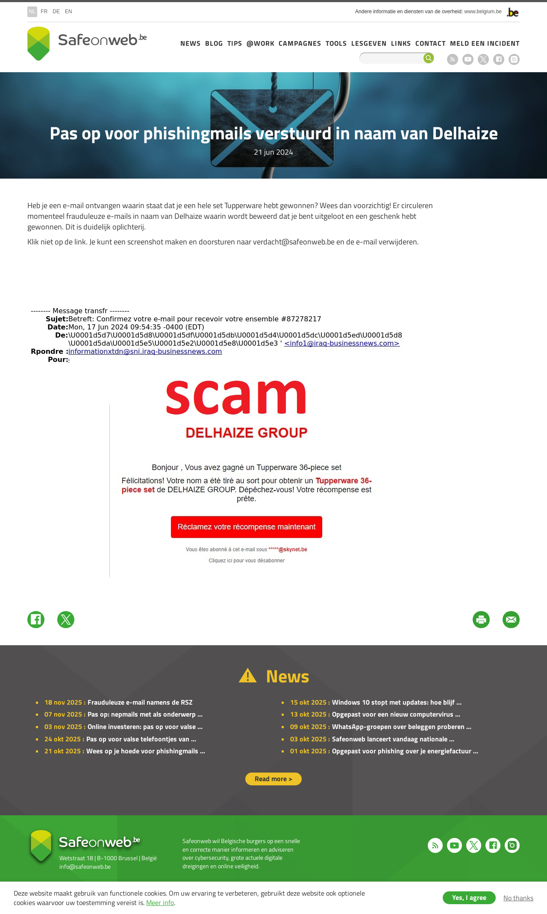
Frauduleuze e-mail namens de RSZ (140, 702)
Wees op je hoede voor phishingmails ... (145, 750)
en (68, 12)
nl (32, 12)
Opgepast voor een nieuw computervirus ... (396, 714)
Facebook (498, 59)
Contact (430, 43)
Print (481, 619)
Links (401, 43)
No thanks (518, 898)
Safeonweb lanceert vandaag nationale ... (393, 739)
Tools (336, 43)
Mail (511, 619)
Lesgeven (369, 43)
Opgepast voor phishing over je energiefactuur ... (405, 750)
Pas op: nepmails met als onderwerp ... (145, 714)
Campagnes (300, 43)
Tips (234, 43)
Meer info (160, 902)
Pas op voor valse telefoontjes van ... (141, 739)
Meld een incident (485, 43)
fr (44, 12)
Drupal (87, 43)
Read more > (273, 778)
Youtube (467, 59)
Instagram (514, 59)
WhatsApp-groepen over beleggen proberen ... (401, 726)
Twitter (65, 619)
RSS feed (452, 59)
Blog (214, 43)
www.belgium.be (483, 12)
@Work (260, 43)
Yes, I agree (469, 897)
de (56, 12)
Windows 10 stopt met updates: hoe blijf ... (397, 702)
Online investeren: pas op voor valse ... (145, 726)
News (190, 43)
